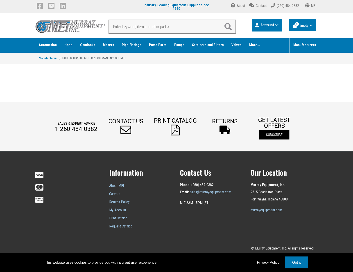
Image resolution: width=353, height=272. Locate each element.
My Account (117, 210)
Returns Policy (119, 202)
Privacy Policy (268, 262)
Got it (296, 262)
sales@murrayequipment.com (210, 192)
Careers (114, 194)
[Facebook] (40, 6)
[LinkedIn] (63, 6)
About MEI (116, 186)
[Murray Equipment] (70, 28)
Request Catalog (120, 226)
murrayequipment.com (266, 210)
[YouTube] (52, 6)
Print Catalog (118, 218)
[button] (125, 126)
